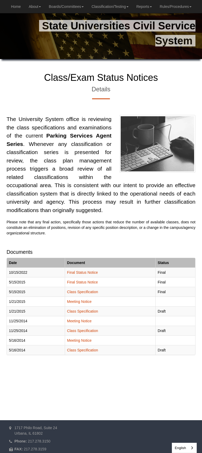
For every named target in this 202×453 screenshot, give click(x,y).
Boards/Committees (66, 6)
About (35, 6)
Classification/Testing (110, 6)
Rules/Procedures (176, 6)
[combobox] (184, 448)
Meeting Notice (79, 301)
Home (16, 6)
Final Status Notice (82, 272)
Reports (144, 6)
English (180, 448)
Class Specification (82, 292)
